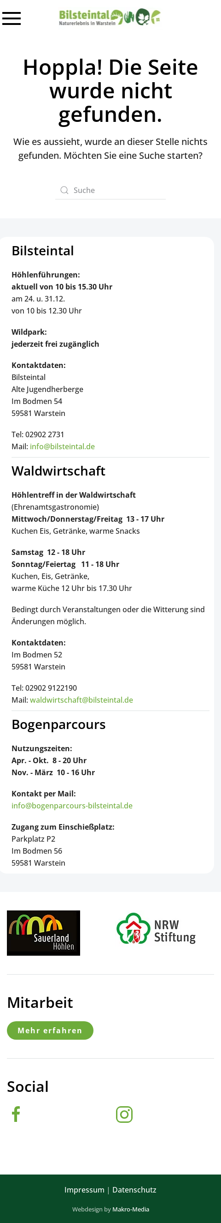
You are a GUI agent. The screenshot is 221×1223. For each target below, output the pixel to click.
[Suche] (110, 190)
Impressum (84, 1190)
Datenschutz (134, 1190)
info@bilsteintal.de (62, 446)
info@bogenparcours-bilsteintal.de (72, 806)
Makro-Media (130, 1209)
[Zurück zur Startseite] (110, 18)
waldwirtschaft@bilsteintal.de (81, 700)
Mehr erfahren (50, 1030)
